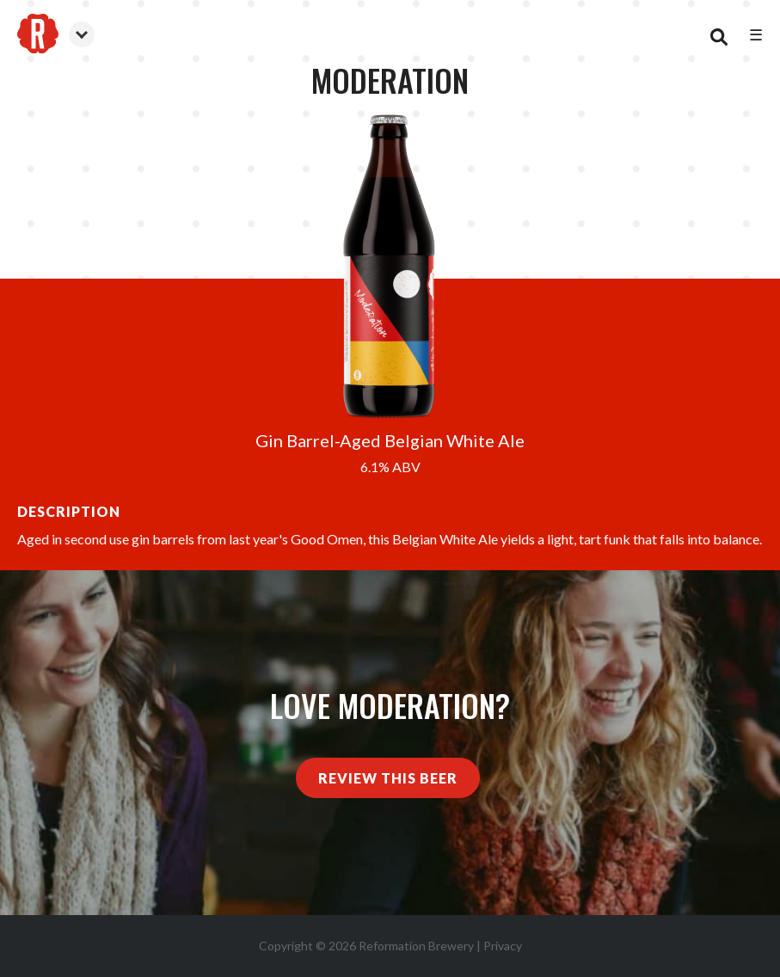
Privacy (502, 945)
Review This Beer (388, 778)
